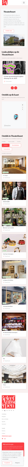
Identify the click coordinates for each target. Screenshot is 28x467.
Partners (3, 430)
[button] (17, 116)
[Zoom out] (23, 107)
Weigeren (17, 462)
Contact (3, 433)
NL (4, 410)
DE (11, 410)
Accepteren (7, 462)
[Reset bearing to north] (23, 109)
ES (13, 410)
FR (9, 410)
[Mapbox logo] (7, 125)
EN (7, 410)
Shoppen (4, 416)
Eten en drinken (5, 419)
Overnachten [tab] (7, 149)
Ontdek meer (8, 30)
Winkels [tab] (6, 145)
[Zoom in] (23, 105)
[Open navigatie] (24, 2)
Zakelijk (3, 428)
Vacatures (4, 424)
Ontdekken (4, 414)
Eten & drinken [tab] (15, 145)
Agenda (3, 421)
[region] (14, 115)
